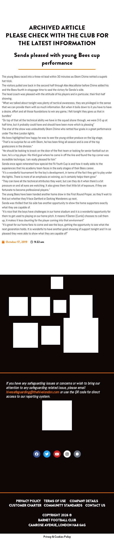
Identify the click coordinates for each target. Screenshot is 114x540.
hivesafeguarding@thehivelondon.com (32, 392)
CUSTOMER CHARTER (25, 505)
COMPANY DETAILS (84, 501)
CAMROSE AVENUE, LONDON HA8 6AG (57, 525)
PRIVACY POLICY (28, 501)
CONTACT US (95, 505)
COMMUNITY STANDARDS (63, 505)
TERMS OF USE (55, 501)
